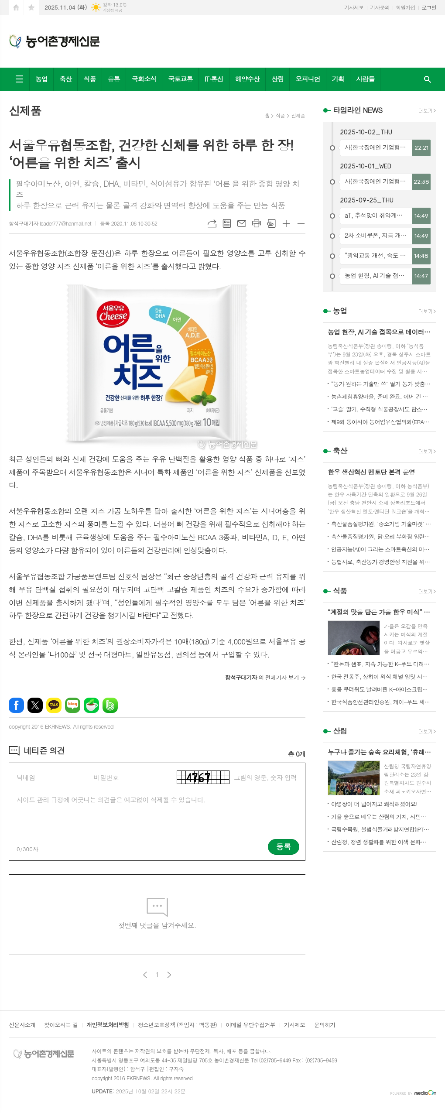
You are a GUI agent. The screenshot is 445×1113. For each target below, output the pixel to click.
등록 (283, 846)
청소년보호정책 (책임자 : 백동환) (177, 1025)
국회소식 (144, 78)
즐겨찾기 (31, 7)
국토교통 (180, 78)
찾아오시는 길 (61, 1025)
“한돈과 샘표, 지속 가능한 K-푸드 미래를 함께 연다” (381, 664)
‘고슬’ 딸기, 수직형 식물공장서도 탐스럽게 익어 (381, 409)
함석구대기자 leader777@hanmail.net (50, 223)
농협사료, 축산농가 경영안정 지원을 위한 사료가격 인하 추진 (381, 562)
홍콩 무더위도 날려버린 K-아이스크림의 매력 (381, 689)
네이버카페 (91, 705)
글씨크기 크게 (286, 223)
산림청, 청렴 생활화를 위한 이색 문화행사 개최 (381, 842)
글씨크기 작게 (301, 223)
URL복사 (212, 223)
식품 (89, 78)
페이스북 (16, 705)
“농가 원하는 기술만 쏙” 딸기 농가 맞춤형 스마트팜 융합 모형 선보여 (381, 384)
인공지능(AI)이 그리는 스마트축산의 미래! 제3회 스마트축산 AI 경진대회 (381, 549)
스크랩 (271, 223)
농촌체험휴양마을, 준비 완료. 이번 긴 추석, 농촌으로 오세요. (381, 396)
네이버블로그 (72, 705)
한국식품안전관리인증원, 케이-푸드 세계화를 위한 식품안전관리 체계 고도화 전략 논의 (381, 702)
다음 (169, 975)
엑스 (35, 705)
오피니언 (307, 78)
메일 (241, 223)
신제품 (298, 115)
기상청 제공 (112, 10)
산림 (277, 78)
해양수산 (247, 78)
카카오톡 (54, 705)
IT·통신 (214, 78)
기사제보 (354, 7)
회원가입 (405, 7)
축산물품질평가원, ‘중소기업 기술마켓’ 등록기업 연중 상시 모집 (381, 524)
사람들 (365, 78)
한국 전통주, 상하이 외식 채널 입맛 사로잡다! (381, 676)
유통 (114, 78)
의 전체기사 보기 (262, 677)
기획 (338, 78)
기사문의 (380, 7)
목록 (226, 223)
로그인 (428, 7)
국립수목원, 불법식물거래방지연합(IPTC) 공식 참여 (381, 829)
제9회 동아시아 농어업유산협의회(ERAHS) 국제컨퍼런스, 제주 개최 (381, 422)
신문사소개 (22, 1025)
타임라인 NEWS (357, 110)
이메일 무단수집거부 (250, 1025)
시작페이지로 (16, 7)
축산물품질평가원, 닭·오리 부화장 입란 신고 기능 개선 (381, 536)
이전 (145, 975)
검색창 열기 (427, 79)
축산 (65, 78)
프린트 (256, 223)
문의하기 (324, 1025)
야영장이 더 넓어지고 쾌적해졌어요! (374, 804)
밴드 (110, 705)
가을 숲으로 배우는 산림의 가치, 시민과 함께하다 (381, 816)
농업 (41, 78)
